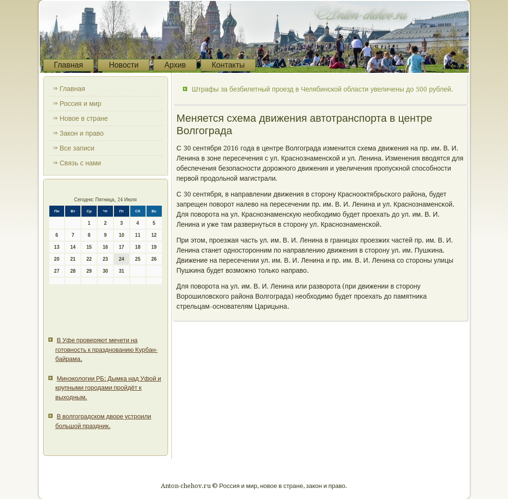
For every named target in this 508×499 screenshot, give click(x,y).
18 (137, 247)
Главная (68, 65)
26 (154, 259)
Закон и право (82, 133)
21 (73, 259)
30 (105, 271)
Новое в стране (84, 118)
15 (89, 247)
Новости (123, 65)
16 (105, 247)
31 (121, 271)
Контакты (228, 65)
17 (121, 247)
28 (73, 271)
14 (73, 247)
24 (121, 259)
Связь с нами (81, 163)
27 (56, 271)
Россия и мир (81, 103)
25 (137, 259)
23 (105, 259)
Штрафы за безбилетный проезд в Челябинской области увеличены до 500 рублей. (322, 89)
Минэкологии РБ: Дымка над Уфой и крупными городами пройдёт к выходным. (108, 388)
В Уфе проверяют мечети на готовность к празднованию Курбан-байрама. (107, 349)
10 (121, 235)
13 (56, 247)
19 (154, 247)
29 (89, 271)
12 (154, 235)
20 (56, 259)
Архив (175, 65)
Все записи (77, 148)
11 (137, 235)
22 (89, 259)
